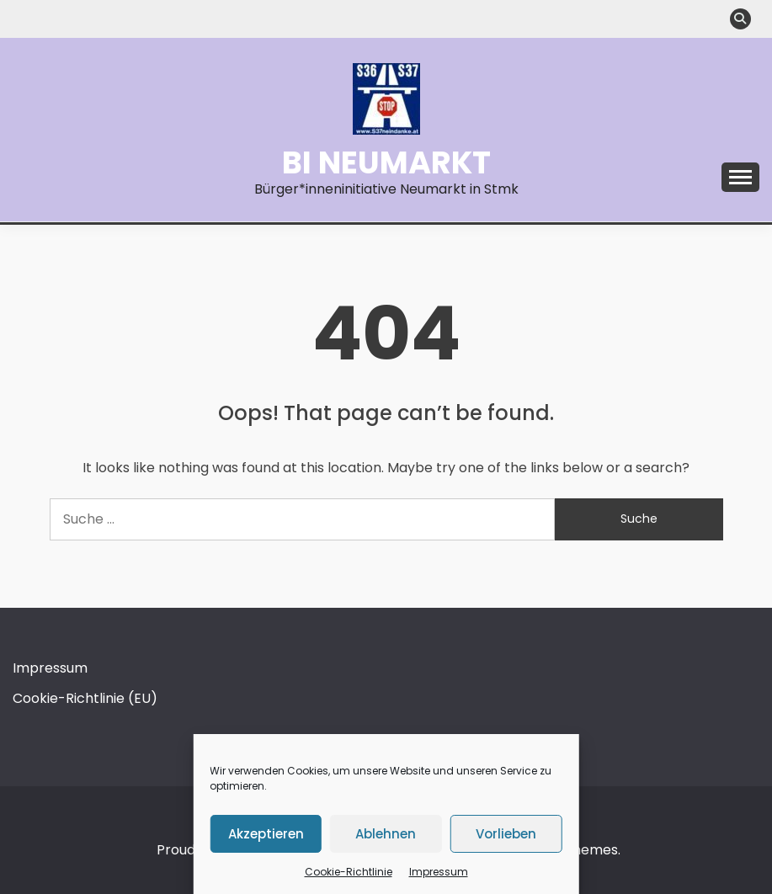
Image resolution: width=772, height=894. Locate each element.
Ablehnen (385, 834)
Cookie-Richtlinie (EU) (85, 698)
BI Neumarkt (386, 162)
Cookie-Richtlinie (348, 872)
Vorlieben (506, 834)
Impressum (438, 872)
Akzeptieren (266, 834)
